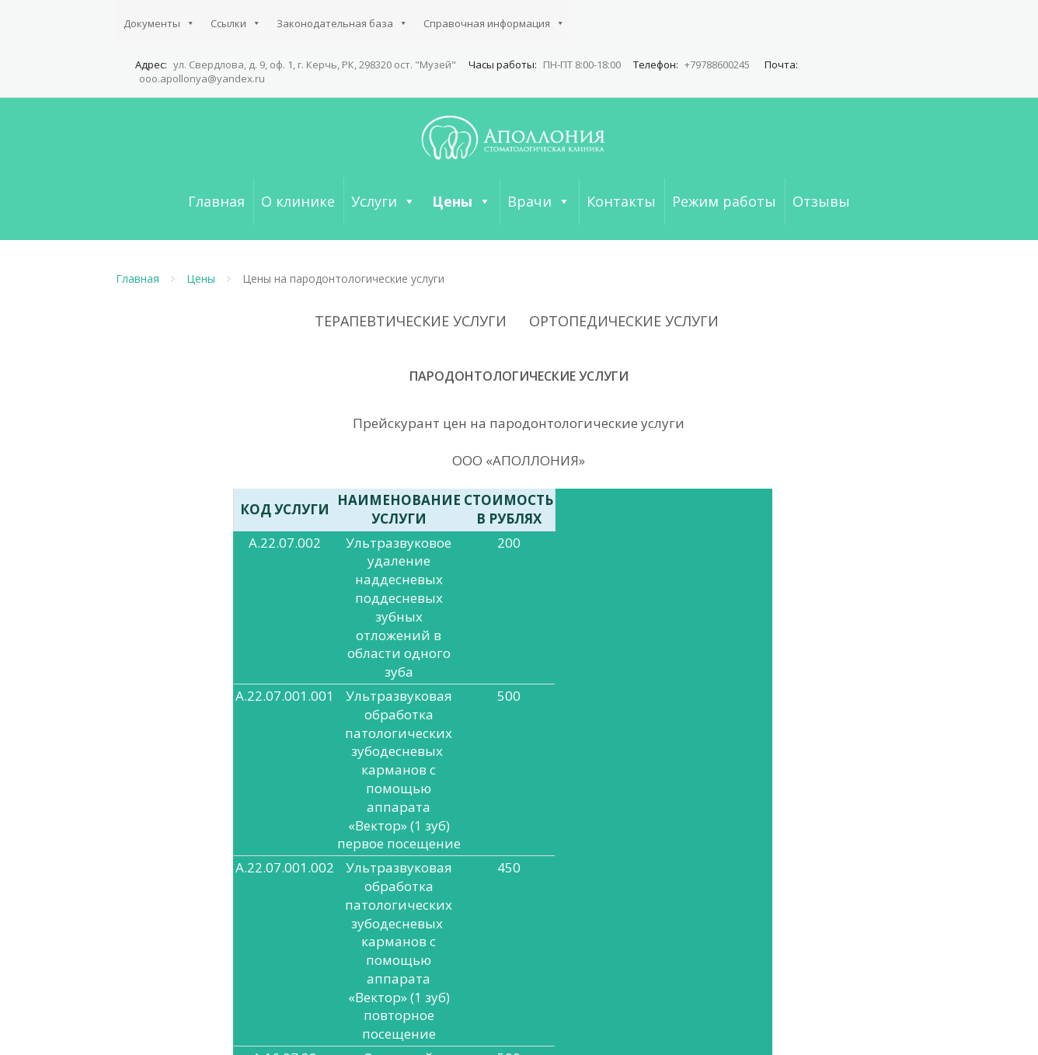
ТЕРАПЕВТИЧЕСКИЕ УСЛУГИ (411, 321)
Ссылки (236, 23)
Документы (159, 23)
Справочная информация (494, 23)
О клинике (298, 201)
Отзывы (821, 201)
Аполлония (302, 1029)
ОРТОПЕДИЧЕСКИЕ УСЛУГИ (624, 321)
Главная (216, 201)
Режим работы (724, 201)
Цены (461, 201)
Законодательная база (342, 23)
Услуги (383, 201)
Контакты (621, 201)
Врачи (538, 201)
